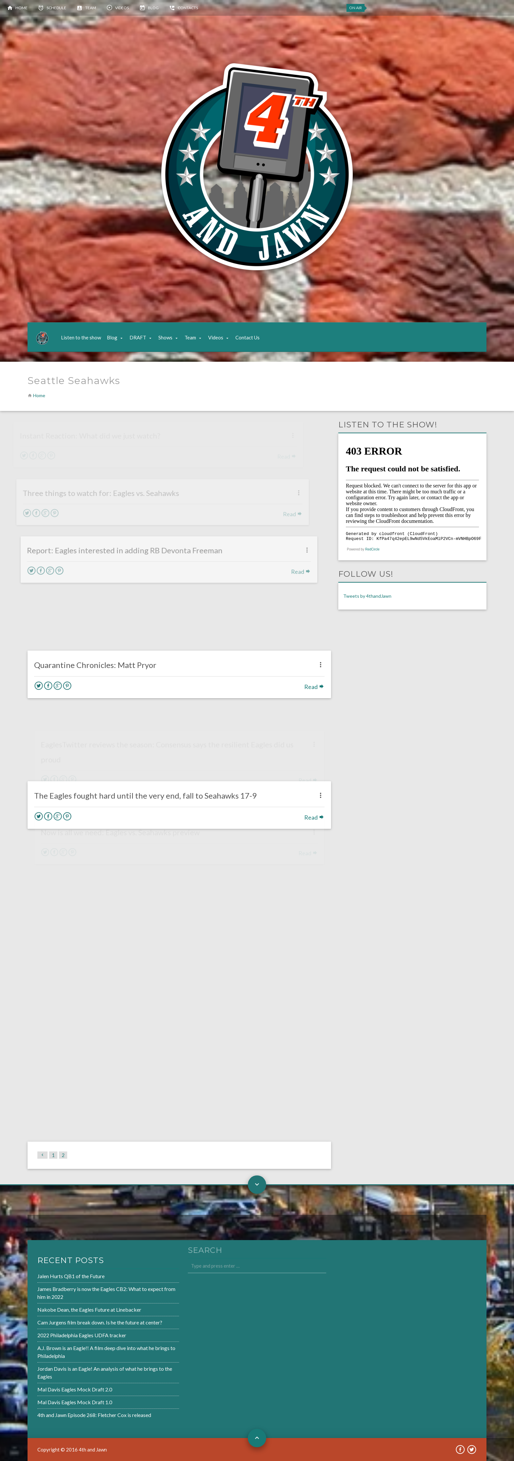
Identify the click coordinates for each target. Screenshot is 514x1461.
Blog (153, 7)
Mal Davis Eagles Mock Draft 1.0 (53, 1399)
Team (90, 7)
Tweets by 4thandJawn (367, 596)
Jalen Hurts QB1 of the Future (50, 1279)
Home (21, 7)
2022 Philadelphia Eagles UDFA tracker (60, 1335)
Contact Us (247, 337)
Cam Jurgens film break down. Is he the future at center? (77, 1323)
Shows (165, 337)
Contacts (188, 7)
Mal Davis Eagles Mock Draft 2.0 (53, 1387)
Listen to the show (81, 337)
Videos (122, 7)
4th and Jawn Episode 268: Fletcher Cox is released (72, 1411)
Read (307, 663)
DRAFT (137, 337)
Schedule (56, 7)
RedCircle (372, 549)
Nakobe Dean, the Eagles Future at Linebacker (67, 1311)
